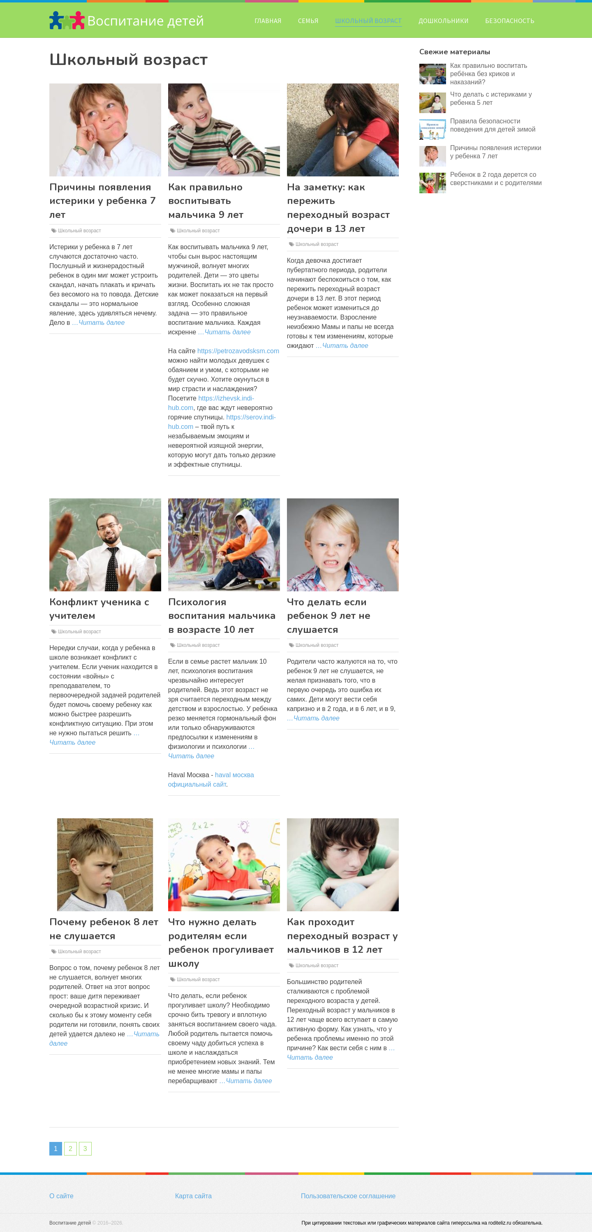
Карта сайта (193, 1196)
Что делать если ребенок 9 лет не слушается (328, 615)
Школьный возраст (368, 20)
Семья (308, 20)
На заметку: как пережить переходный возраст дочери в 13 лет (338, 208)
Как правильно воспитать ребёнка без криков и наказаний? (488, 74)
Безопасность (509, 20)
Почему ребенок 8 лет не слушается (103, 929)
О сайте (61, 1196)
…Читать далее (98, 322)
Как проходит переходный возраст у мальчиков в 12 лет (342, 935)
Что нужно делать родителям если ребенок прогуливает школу (221, 942)
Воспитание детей (70, 1223)
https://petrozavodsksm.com (238, 350)
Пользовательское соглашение (348, 1196)
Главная (268, 20)
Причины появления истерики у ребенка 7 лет (102, 201)
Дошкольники (444, 20)
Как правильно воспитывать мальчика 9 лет (205, 201)
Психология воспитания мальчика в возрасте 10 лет (222, 615)
